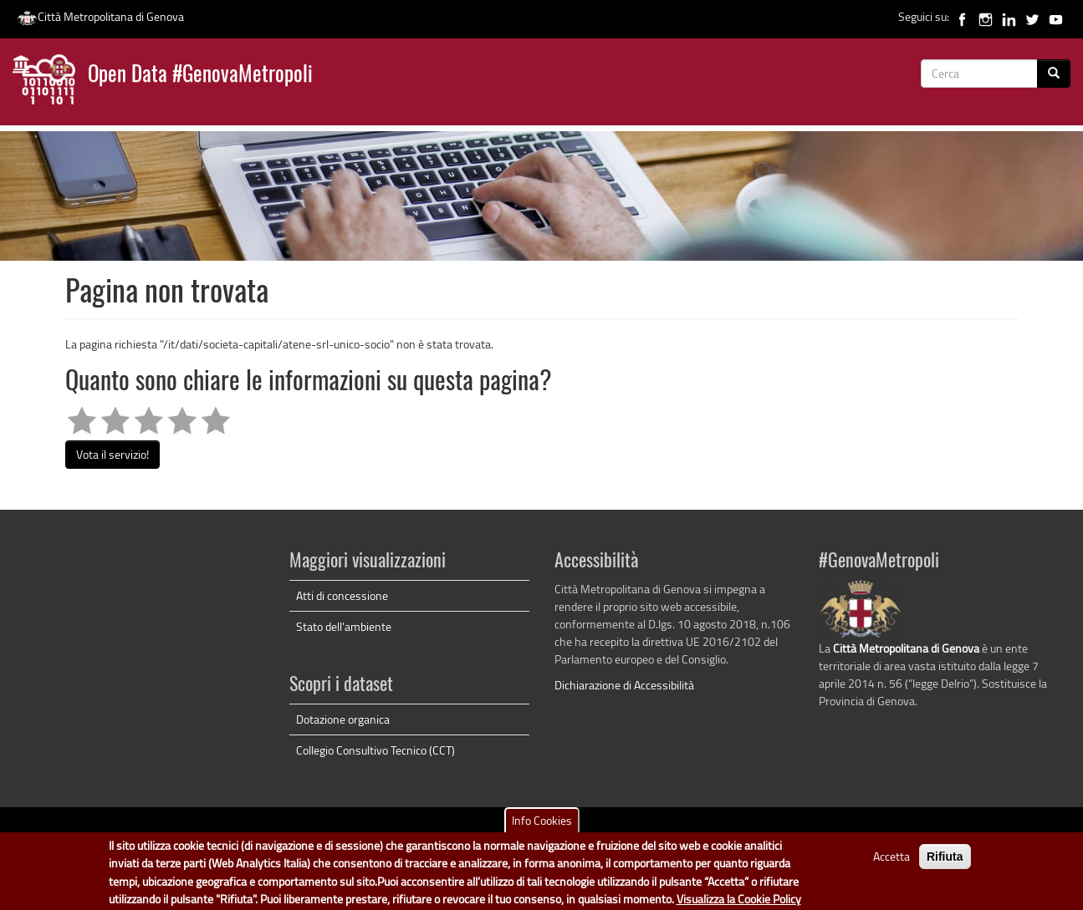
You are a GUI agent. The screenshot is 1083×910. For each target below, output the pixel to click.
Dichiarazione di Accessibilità (624, 685)
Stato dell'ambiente (343, 626)
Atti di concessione (342, 595)
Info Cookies (542, 825)
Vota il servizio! (112, 454)
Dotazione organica (343, 719)
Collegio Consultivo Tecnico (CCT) (375, 750)
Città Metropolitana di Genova (100, 16)
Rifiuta (945, 861)
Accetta (891, 861)
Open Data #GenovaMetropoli (200, 75)
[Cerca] (1053, 73)
